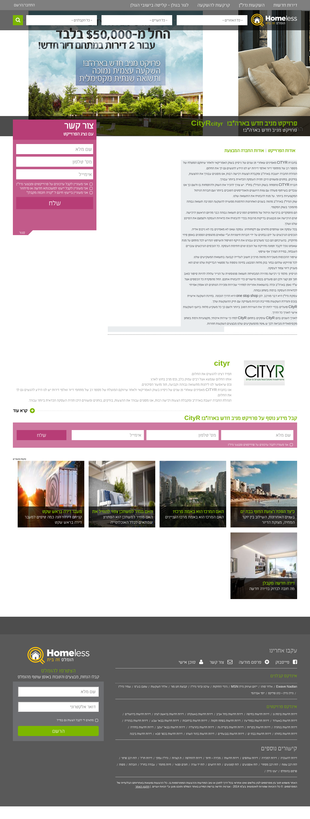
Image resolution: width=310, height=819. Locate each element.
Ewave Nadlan (286, 686)
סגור (22, 233)
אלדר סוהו (267, 686)
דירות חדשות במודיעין (256, 720)
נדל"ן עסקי (162, 758)
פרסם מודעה (254, 662)
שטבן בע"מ (140, 686)
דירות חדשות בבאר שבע (165, 720)
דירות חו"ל (146, 758)
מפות (122, 764)
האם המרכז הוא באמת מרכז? (198, 511)
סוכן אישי (190, 662)
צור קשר (221, 662)
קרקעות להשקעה (213, 5)
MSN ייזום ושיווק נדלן (244, 686)
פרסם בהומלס (289, 771)
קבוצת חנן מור (179, 686)
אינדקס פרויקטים (282, 706)
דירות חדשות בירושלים (138, 714)
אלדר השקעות (159, 686)
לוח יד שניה (197, 764)
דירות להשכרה (288, 758)
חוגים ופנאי (181, 764)
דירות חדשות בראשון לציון (169, 714)
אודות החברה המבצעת (244, 150)
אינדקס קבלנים (283, 676)
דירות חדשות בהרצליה (201, 727)
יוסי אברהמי (258, 693)
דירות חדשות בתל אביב (229, 714)
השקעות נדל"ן (252, 5)
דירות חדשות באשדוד (285, 720)
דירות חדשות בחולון (286, 734)
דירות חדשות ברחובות (195, 720)
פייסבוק (286, 662)
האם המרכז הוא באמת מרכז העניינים (194, 517)
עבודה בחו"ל (147, 764)
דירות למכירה (269, 758)
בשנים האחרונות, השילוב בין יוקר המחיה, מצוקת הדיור (268, 519)
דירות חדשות (285, 5)
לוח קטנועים (231, 764)
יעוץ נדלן (272, 771)
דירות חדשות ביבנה (141, 734)
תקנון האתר (142, 786)
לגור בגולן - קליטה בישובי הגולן (159, 5)
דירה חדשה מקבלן (279, 583)
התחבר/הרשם (24, 5)
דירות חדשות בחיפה (257, 714)
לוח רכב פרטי (129, 758)
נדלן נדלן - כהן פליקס (281, 693)
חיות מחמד (165, 764)
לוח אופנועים (249, 764)
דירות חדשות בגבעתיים (231, 734)
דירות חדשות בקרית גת (231, 727)
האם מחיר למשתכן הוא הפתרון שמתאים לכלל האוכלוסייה (128, 519)
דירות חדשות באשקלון (200, 714)
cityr (222, 363)
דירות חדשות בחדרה (141, 727)
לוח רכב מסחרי (269, 764)
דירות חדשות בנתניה (285, 727)
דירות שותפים (250, 758)
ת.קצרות (177, 758)
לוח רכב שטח (289, 764)
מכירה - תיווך (213, 758)
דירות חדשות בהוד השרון (200, 734)
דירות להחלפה (193, 758)
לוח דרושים (214, 764)
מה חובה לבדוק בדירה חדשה (272, 588)
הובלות (133, 764)
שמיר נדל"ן (124, 686)
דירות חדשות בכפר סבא (169, 734)
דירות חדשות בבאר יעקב (171, 727)
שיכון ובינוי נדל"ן (200, 686)
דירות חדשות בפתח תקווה (226, 720)
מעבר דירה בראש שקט (62, 511)
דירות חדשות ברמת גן (285, 714)
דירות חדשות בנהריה (136, 720)
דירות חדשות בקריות (258, 727)
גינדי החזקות (220, 686)
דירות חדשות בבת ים (259, 734)
